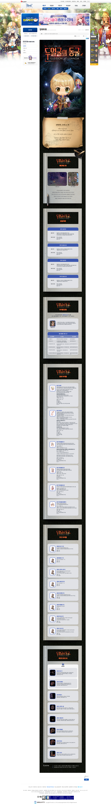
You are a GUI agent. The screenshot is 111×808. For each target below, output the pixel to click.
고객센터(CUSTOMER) (84, 6)
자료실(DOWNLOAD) (76, 6)
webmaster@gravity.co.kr (39, 791)
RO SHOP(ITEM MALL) (68, 6)
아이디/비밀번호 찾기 (33, 33)
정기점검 (75, 787)
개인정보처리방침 (50, 787)
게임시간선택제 (65, 787)
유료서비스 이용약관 (41, 787)
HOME (79, 29)
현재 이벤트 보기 (47, 24)
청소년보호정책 (58, 787)
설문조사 (61, 8)
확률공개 (65, 8)
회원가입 (25, 33)
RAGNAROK (29, 6)
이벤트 (57, 8)
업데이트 (49, 8)
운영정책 (71, 787)
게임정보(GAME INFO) (52, 6)
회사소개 (30, 787)
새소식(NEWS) (44, 6)
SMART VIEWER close (94, 64)
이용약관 (35, 787)
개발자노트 (53, 8)
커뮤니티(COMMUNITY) (60, 6)
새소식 (83, 29)
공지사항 (44, 8)
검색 (97, 36)
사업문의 (80, 787)
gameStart (30, 18)
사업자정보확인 (59, 791)
